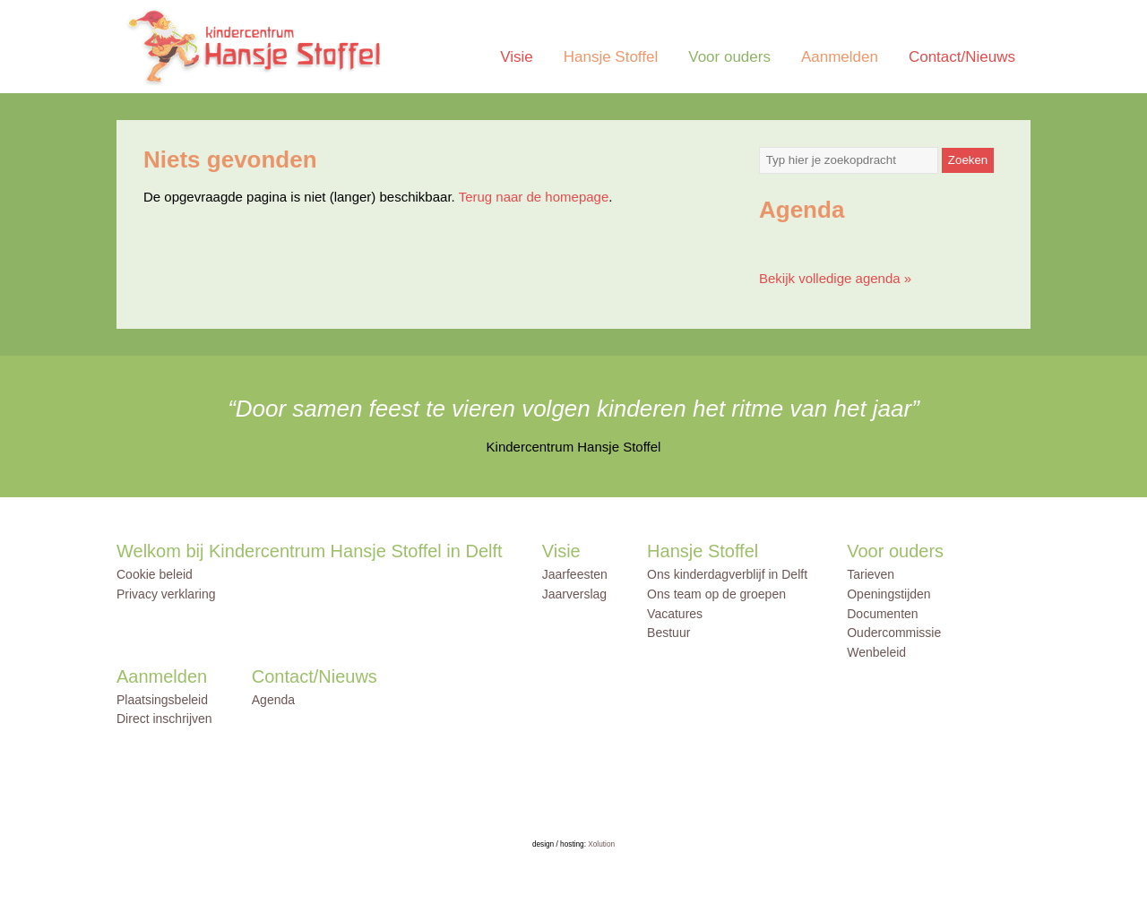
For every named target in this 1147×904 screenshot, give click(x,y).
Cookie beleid (154, 574)
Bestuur (668, 632)
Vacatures (675, 614)
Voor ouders (729, 56)
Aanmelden (839, 56)
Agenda (273, 700)
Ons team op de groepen (716, 594)
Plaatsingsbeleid (162, 700)
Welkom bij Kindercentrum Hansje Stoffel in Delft (309, 551)
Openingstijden (888, 594)
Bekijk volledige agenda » (835, 278)
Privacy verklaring (165, 594)
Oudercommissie (894, 632)
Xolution (601, 844)
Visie (516, 56)
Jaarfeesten (575, 574)
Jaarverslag (574, 594)
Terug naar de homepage (534, 196)
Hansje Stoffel (611, 56)
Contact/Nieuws (962, 56)
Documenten (882, 614)
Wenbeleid (876, 652)
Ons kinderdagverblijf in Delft (727, 574)
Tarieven (870, 574)
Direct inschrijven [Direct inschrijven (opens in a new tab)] (164, 718)
